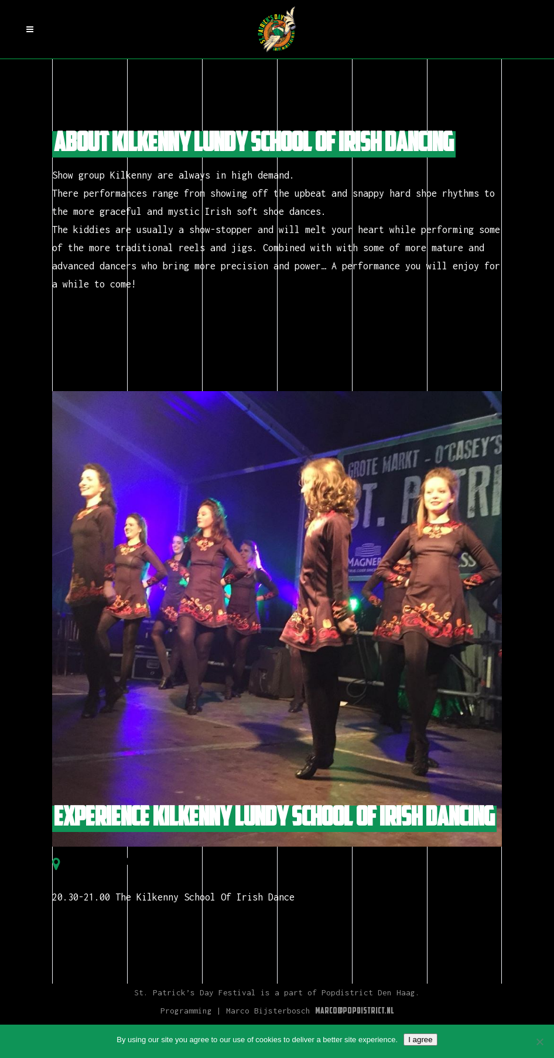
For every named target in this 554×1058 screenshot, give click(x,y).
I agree (420, 1039)
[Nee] (539, 1041)
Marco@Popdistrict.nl (354, 1011)
